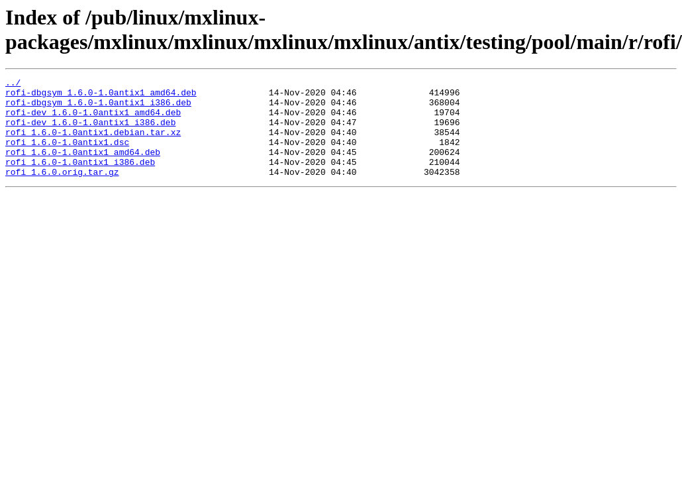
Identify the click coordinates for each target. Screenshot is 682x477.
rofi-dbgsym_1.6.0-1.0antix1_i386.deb (98, 108)
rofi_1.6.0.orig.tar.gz (62, 191)
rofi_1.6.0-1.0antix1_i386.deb (80, 180)
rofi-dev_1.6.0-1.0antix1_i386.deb (90, 132)
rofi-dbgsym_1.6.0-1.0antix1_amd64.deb (101, 96)
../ (13, 84)
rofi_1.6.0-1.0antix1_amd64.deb (82, 168)
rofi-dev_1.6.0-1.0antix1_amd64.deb (93, 120)
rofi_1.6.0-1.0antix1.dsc (67, 156)
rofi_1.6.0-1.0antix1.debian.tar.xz (93, 144)
